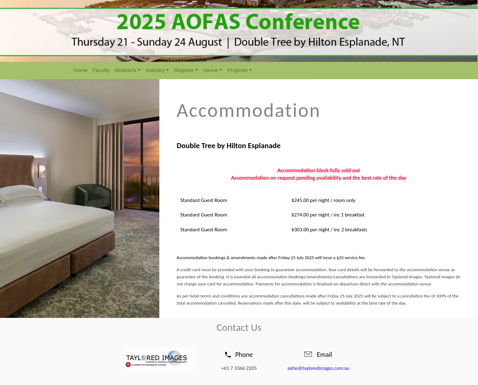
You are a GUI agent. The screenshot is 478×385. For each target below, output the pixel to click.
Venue (210, 70)
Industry (155, 70)
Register (184, 70)
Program (237, 70)
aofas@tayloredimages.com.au (318, 368)
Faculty (100, 70)
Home (80, 70)
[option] (239, 31)
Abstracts (125, 70)
